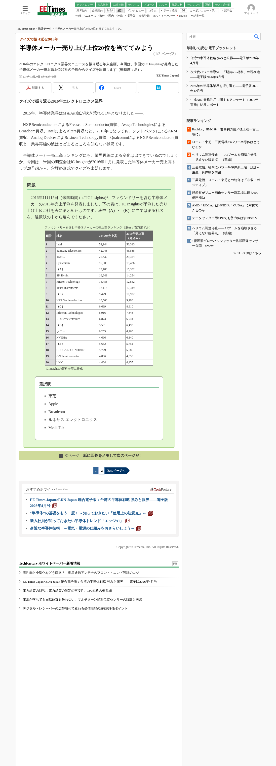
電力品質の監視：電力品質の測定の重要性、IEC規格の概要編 (67, 590)
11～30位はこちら (249, 253)
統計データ (45, 28)
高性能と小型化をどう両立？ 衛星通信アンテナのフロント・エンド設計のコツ (81, 572)
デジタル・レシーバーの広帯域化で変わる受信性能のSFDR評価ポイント (75, 608)
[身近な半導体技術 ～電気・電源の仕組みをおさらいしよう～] (85, 528)
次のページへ (116, 470)
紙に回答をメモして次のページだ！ (101, 456)
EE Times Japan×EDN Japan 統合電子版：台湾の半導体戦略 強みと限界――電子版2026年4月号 (90, 581)
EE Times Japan (26, 28)
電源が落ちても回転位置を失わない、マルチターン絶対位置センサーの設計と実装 (82, 599)
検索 (257, 36)
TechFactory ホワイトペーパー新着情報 (49, 563)
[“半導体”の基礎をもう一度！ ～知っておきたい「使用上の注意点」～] (91, 513)
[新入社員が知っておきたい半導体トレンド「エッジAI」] (80, 521)
